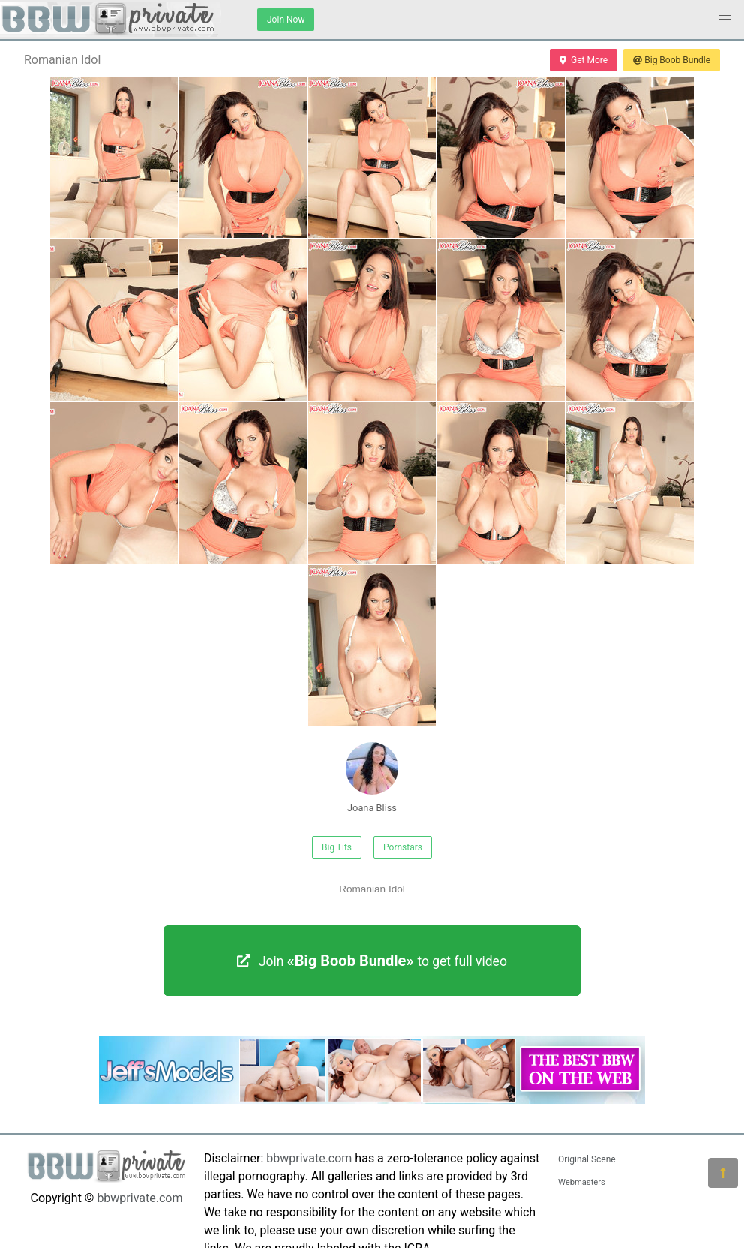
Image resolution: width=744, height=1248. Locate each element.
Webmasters (581, 1182)
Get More (584, 60)
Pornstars (402, 847)
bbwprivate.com (139, 1198)
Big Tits (337, 847)
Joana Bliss (372, 777)
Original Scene (587, 1159)
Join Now (285, 19)
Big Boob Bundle (671, 60)
